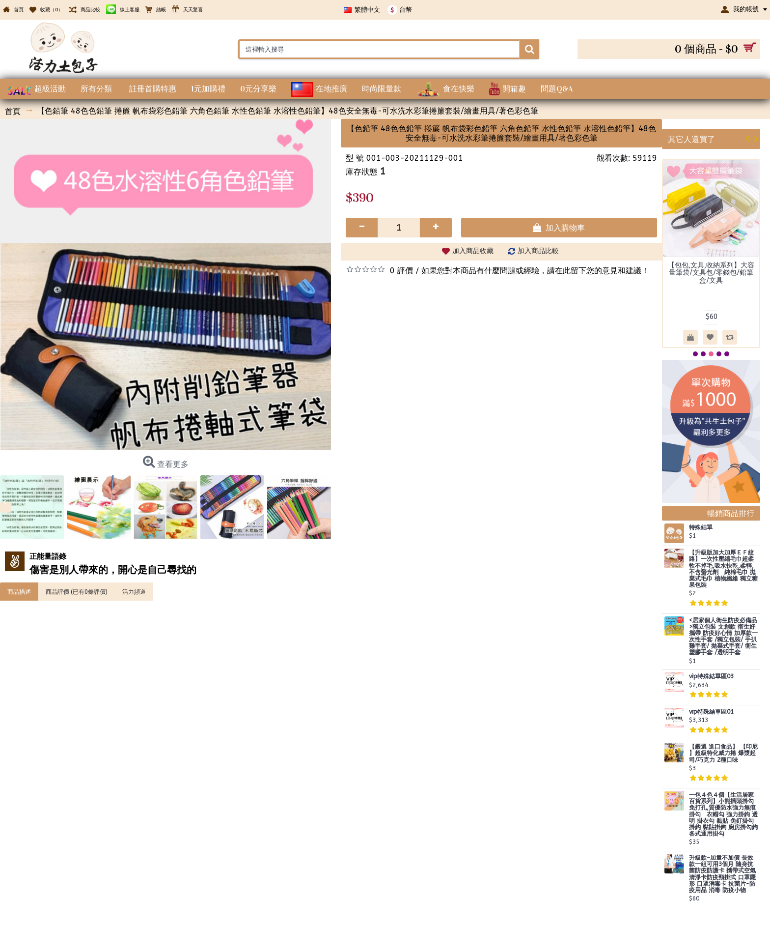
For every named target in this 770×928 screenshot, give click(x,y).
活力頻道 (134, 591)
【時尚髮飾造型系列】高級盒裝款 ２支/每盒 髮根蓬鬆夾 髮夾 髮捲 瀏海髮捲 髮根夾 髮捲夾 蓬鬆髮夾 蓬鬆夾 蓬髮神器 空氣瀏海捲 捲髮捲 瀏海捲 (711, 284)
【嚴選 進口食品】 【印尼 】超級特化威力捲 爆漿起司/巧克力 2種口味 (723, 753)
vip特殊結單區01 (711, 712)
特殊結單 (701, 527)
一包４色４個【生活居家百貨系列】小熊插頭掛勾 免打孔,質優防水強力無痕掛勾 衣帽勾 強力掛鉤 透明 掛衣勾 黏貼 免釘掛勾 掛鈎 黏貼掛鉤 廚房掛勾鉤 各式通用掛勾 (723, 814)
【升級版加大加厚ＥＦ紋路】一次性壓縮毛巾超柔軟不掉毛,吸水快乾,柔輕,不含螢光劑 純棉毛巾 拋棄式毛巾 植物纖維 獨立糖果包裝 (723, 569)
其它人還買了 (691, 139)
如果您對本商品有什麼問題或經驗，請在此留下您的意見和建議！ (535, 270)
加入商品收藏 (473, 251)
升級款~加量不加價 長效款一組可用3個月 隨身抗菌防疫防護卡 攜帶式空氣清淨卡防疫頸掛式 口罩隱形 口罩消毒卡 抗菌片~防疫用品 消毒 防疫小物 (722, 874)
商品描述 (19, 591)
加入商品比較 (538, 251)
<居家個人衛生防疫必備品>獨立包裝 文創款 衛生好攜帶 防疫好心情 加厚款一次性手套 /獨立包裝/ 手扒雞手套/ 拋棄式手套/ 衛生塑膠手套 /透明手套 (723, 636)
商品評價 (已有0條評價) (77, 591)
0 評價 (401, 270)
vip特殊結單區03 (711, 676)
